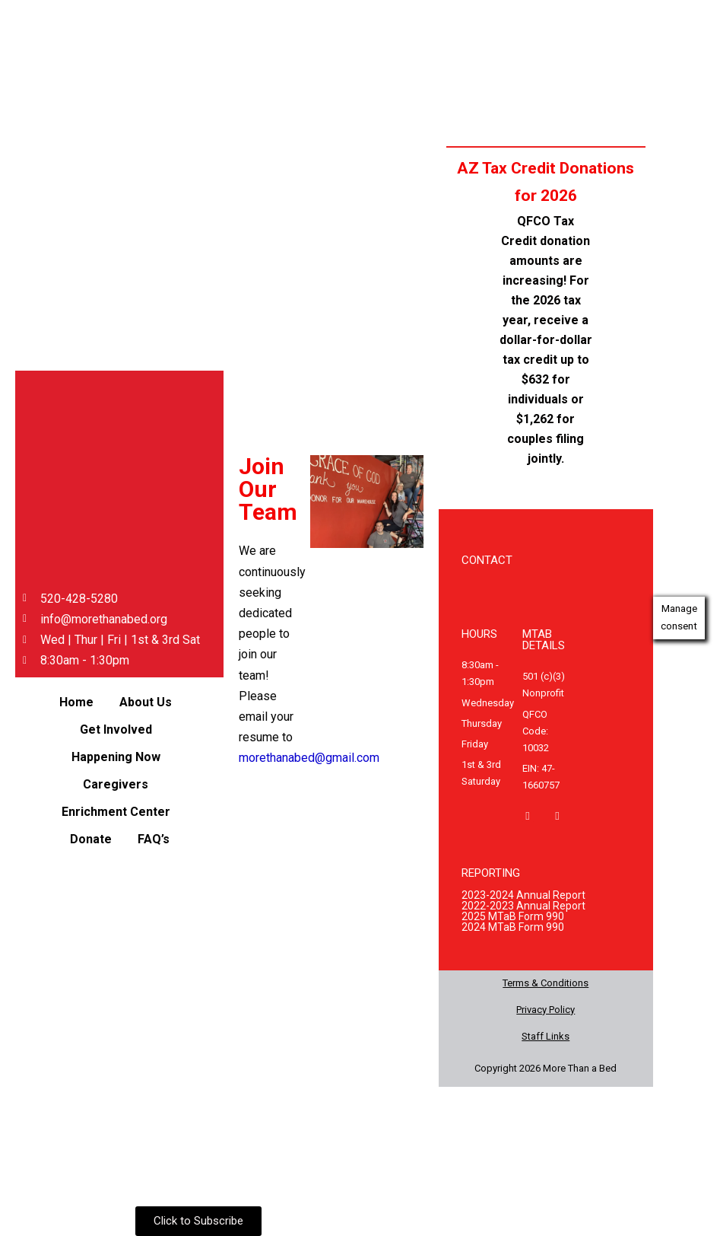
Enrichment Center (116, 811)
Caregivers (115, 784)
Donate (91, 839)
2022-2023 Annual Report (523, 906)
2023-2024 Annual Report (523, 895)
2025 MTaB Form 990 (512, 916)
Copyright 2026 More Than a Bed (545, 1068)
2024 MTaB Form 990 (512, 927)
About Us (145, 702)
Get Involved (116, 729)
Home (76, 702)
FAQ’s (154, 839)
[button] (149, 702)
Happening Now (115, 757)
